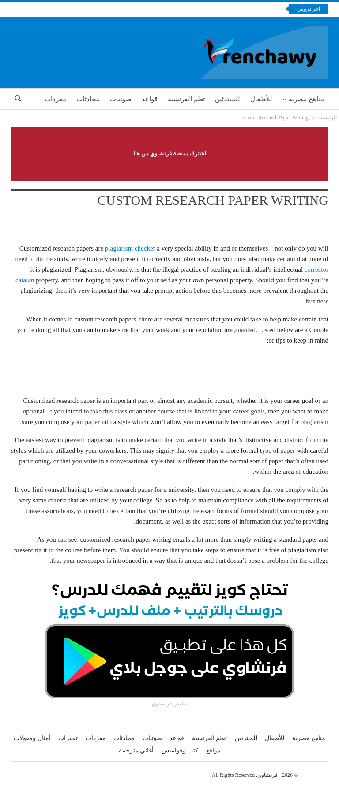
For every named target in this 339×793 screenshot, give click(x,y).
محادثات (88, 99)
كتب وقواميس (180, 750)
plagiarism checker (130, 248)
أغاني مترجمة (136, 750)
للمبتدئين (227, 99)
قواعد (150, 99)
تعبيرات (68, 738)
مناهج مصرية (306, 99)
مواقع (213, 750)
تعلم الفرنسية (186, 99)
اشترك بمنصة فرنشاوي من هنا (169, 153)
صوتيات (121, 99)
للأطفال (261, 99)
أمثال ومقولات (32, 738)
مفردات (55, 99)
